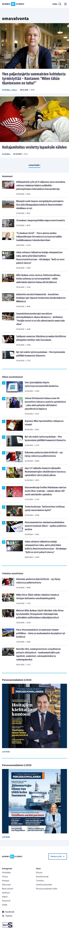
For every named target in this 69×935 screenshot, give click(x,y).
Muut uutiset (7, 888)
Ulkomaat (6, 884)
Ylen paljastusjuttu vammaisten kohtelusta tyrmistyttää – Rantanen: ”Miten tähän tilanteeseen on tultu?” (34, 78)
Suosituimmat (42, 876)
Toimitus (40, 880)
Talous (14, 90)
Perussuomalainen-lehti (46, 888)
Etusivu (39, 872)
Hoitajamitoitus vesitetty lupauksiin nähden (34, 147)
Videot (5, 896)
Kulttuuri (6, 892)
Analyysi (5, 880)
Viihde (4, 904)
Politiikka (6, 90)
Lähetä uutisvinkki (44, 884)
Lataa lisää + (34, 165)
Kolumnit (6, 900)
